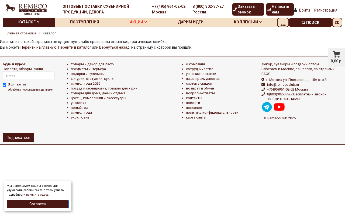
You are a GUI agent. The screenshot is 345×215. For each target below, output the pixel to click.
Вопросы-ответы (200, 93)
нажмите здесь (37, 194)
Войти (304, 10)
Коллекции (259, 22)
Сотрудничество (199, 69)
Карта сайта (196, 117)
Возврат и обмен (200, 88)
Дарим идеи (199, 22)
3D (337, 22)
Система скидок (199, 83)
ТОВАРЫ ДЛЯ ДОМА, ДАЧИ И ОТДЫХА (98, 93)
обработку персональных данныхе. (30, 89)
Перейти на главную (38, 47)
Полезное (194, 108)
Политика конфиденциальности (212, 112)
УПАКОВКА (78, 103)
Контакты (194, 98)
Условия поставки (201, 74)
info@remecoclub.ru (283, 85)
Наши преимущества (203, 79)
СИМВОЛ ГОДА (81, 112)
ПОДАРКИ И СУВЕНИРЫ (88, 74)
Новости (193, 103)
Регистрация (325, 10)
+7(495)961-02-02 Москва (287, 89)
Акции (144, 22)
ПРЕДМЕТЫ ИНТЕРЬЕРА (88, 69)
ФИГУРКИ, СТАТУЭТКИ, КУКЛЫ (92, 79)
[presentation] (26, 111)
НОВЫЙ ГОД (79, 108)
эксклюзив (80, 117)
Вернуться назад (114, 47)
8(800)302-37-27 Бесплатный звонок (296, 94)
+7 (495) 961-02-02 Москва (168, 9)
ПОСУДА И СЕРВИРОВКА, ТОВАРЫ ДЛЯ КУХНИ (104, 88)
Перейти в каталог (74, 47)
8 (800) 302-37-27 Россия (208, 9)
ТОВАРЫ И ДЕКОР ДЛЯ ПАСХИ (93, 64)
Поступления (88, 22)
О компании (195, 64)
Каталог (29, 22)
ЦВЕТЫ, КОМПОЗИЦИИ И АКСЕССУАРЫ (98, 98)
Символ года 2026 (85, 83)
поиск (310, 22)
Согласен (37, 204)
